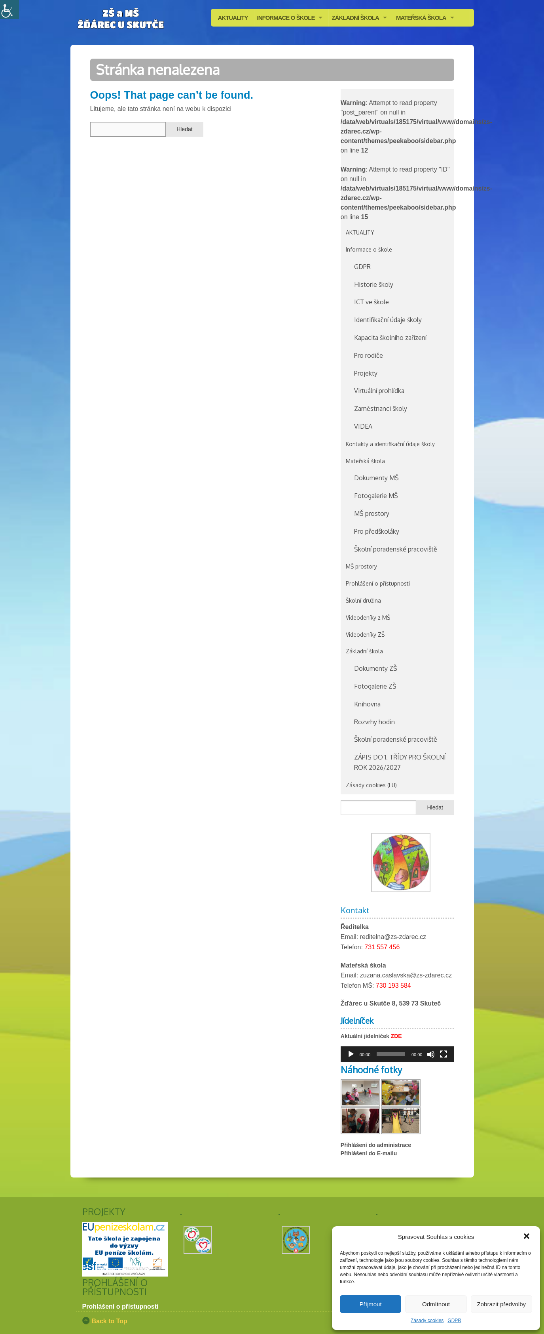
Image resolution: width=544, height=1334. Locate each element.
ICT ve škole (371, 302)
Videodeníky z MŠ (368, 617)
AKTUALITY (233, 17)
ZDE (396, 1036)
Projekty (365, 373)
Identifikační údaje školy (388, 320)
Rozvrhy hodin (374, 722)
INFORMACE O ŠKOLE (286, 17)
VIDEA (363, 426)
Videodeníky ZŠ (365, 634)
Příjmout (371, 1304)
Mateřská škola (365, 461)
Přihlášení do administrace (376, 1145)
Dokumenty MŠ (376, 478)
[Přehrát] (351, 1054)
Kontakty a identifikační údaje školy (390, 444)
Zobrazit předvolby (501, 1304)
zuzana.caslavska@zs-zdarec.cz (406, 975)
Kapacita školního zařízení (390, 338)
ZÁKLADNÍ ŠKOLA (355, 17)
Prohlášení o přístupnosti (378, 583)
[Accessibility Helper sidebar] (9, 9)
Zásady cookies (427, 1320)
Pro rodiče (368, 355)
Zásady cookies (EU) (371, 785)
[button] (527, 1237)
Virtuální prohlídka (379, 391)
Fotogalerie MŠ (376, 496)
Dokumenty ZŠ (375, 668)
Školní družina (363, 600)
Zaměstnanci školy (380, 408)
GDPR (454, 1320)
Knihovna (367, 704)
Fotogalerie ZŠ (375, 686)
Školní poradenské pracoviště (395, 549)
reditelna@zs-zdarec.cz (393, 936)
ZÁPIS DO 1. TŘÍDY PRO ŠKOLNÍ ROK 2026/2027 (400, 762)
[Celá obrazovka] (443, 1054)
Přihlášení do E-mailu (369, 1153)
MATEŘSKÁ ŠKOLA (421, 17)
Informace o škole (369, 249)
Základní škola (364, 651)
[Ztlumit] (431, 1054)
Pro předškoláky (376, 531)
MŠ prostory (371, 513)
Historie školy (373, 284)
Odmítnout (436, 1304)
